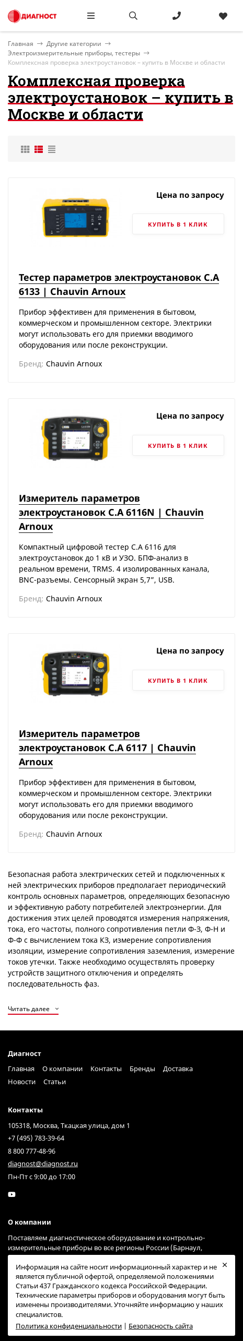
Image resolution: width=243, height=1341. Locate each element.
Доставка (178, 1068)
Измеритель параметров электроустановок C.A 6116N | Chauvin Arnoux (111, 512)
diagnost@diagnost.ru (43, 1163)
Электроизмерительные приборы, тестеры (74, 53)
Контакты (106, 1068)
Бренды (142, 1068)
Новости (22, 1081)
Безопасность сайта (161, 1326)
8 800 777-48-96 (31, 1151)
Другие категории (74, 43)
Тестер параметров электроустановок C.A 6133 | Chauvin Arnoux (119, 284)
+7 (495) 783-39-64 (36, 1138)
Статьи (54, 1081)
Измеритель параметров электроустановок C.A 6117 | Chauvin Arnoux (107, 747)
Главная (21, 1068)
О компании (62, 1068)
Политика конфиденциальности (69, 1326)
